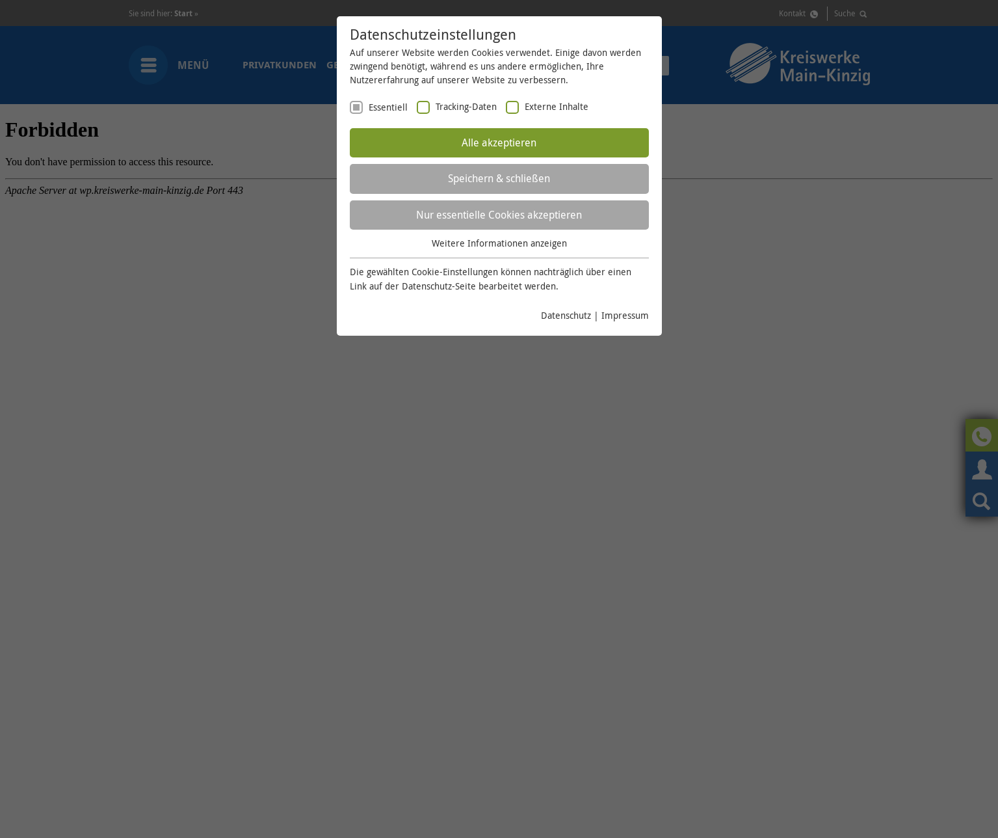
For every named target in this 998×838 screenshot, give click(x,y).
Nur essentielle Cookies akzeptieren (499, 215)
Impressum (625, 315)
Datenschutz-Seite (439, 286)
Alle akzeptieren (499, 142)
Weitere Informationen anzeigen (499, 243)
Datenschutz (566, 315)
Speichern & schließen (499, 178)
